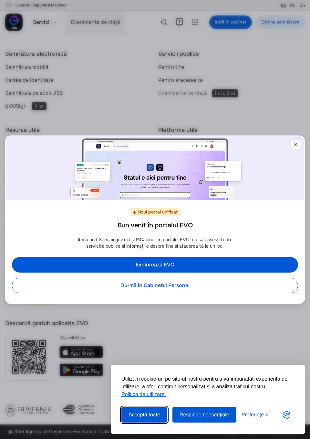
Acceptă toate (144, 414)
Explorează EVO (155, 264)
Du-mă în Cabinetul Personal (155, 285)
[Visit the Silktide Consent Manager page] (286, 415)
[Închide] (295, 145)
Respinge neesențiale (204, 414)
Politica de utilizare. (143, 394)
